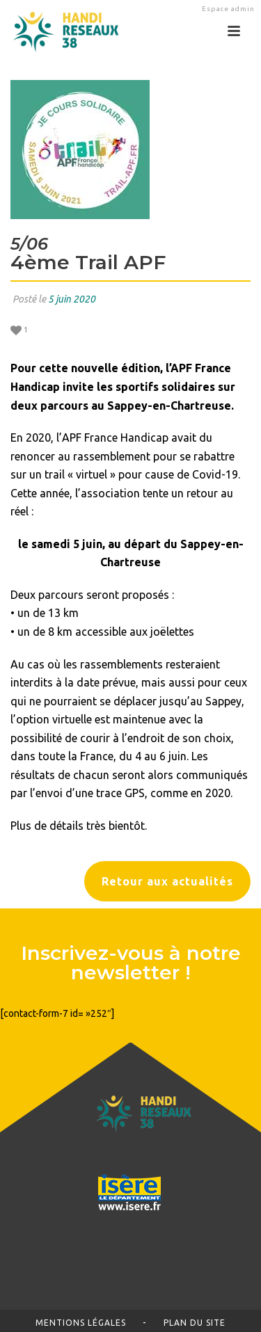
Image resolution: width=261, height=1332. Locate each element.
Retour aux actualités (167, 881)
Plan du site (195, 1322)
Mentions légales (80, 1322)
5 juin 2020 (71, 299)
